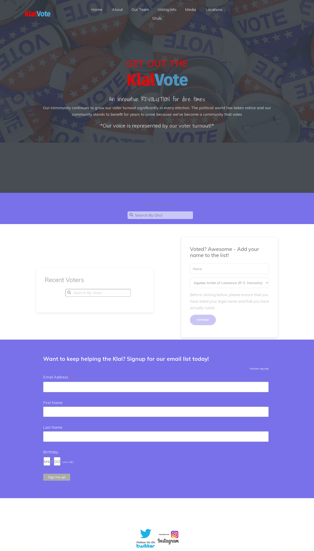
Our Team (140, 9)
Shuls (157, 18)
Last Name (52, 427)
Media (190, 9)
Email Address (57, 377)
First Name (53, 402)
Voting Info (167, 9)
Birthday (50, 451)
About (117, 9)
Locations (214, 9)
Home (96, 9)
